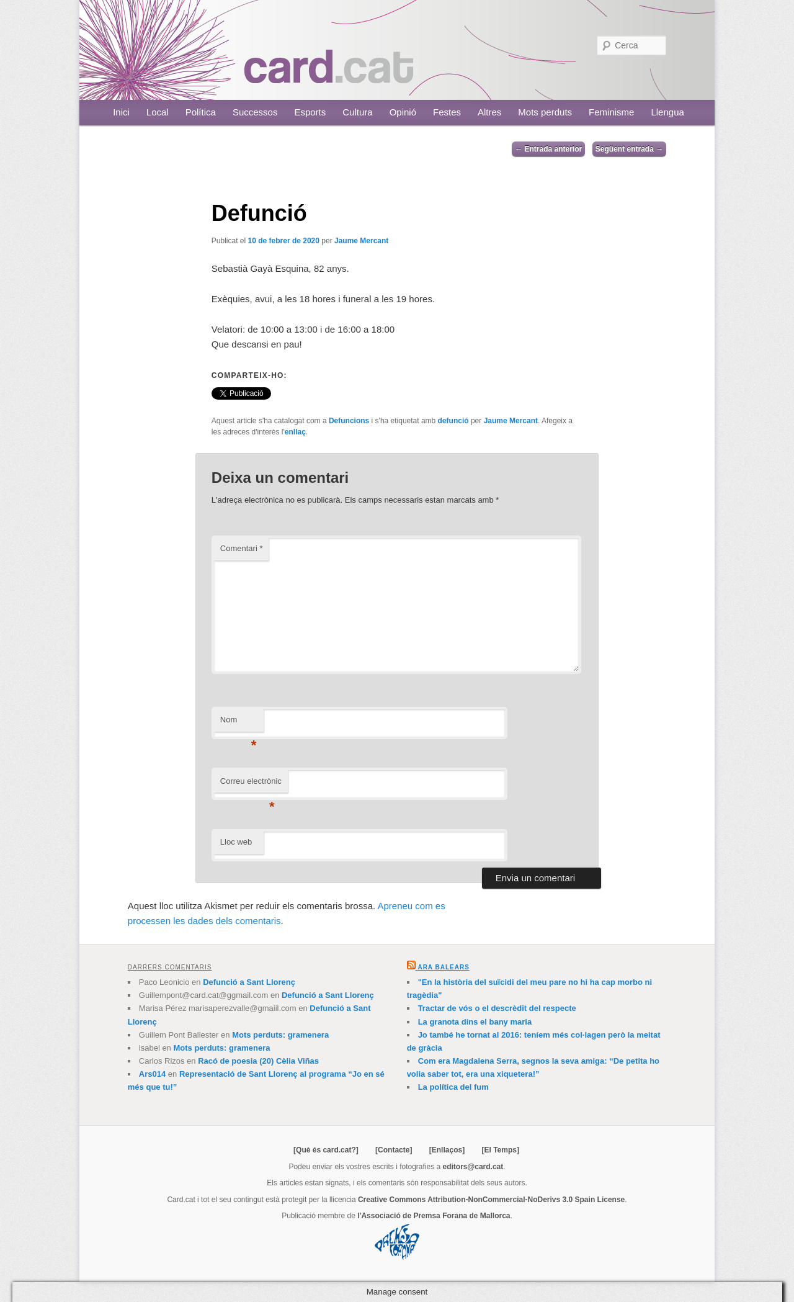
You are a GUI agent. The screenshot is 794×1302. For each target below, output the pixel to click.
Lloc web (236, 841)
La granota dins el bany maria (475, 1021)
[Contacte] (393, 1150)
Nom (238, 723)
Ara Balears (443, 967)
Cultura (357, 112)
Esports (310, 112)
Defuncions (349, 420)
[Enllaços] (447, 1150)
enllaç (295, 432)
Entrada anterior (548, 149)
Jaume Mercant (361, 240)
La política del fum (453, 1087)
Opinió (403, 112)
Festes (447, 112)
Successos (255, 112)
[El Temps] (500, 1150)
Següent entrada (629, 149)
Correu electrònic (251, 784)
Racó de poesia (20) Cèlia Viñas (258, 1061)
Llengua (667, 112)
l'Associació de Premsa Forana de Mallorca (433, 1215)
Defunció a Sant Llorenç (249, 982)
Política (200, 112)
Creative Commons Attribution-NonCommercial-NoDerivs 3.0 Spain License (491, 1199)
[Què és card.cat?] (326, 1150)
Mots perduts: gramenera (280, 1034)
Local (157, 112)
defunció (453, 420)
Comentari (241, 548)
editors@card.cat (473, 1166)
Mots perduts (545, 112)
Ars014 (152, 1074)
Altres (489, 112)
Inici (121, 112)
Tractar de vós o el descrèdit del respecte (497, 1008)
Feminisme (611, 112)
